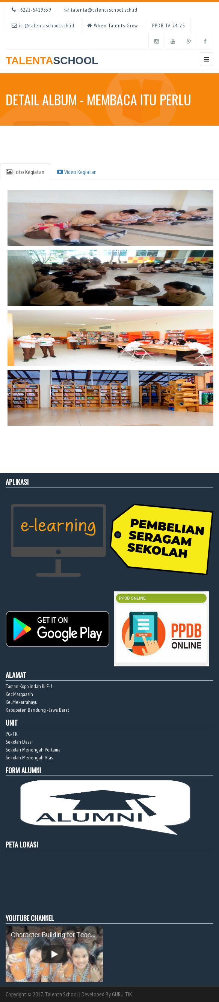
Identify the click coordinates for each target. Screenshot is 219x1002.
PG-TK (12, 733)
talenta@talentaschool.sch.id (100, 9)
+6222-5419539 (31, 9)
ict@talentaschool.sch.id (43, 25)
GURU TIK (122, 994)
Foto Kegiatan (25, 172)
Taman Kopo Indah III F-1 (29, 686)
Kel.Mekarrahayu (22, 702)
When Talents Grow (112, 25)
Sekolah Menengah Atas (29, 757)
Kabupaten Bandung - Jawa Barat (37, 709)
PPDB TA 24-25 (168, 25)
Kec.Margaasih (19, 694)
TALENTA (52, 58)
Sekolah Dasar (19, 741)
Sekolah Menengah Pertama (33, 749)
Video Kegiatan (77, 172)
